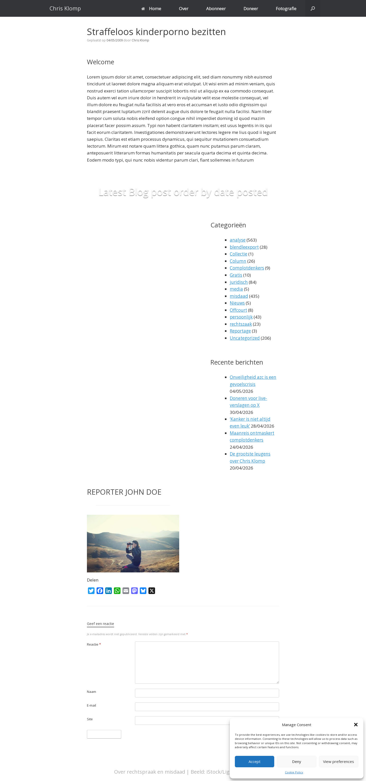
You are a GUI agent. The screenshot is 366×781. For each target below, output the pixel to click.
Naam (91, 689)
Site (90, 716)
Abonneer (216, 8)
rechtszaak (240, 323)
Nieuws (237, 302)
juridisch (239, 281)
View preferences (338, 761)
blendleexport (244, 247)
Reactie (94, 642)
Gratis (236, 274)
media (236, 288)
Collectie (238, 254)
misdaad (239, 295)
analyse (237, 240)
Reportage (240, 330)
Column (238, 261)
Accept (255, 761)
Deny (296, 761)
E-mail (91, 703)
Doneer (250, 8)
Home (151, 8)
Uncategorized (244, 337)
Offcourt (238, 309)
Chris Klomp (140, 40)
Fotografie (286, 8)
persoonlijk (241, 316)
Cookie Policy (294, 772)
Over (183, 8)
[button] (355, 724)
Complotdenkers (246, 268)
